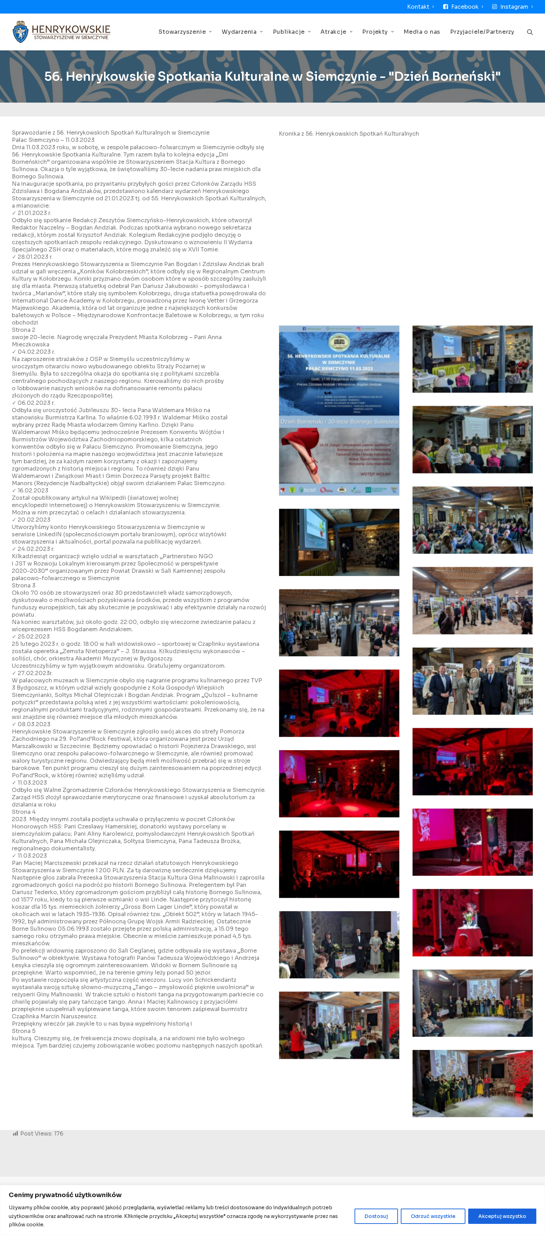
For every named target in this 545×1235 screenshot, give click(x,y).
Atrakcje (336, 31)
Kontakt (420, 6)
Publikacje (292, 31)
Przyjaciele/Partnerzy (482, 31)
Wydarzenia (242, 31)
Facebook (467, 6)
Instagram (516, 6)
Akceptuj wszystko (502, 1216)
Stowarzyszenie (185, 31)
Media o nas (422, 31)
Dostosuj (376, 1216)
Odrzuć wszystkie (433, 1216)
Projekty (378, 31)
